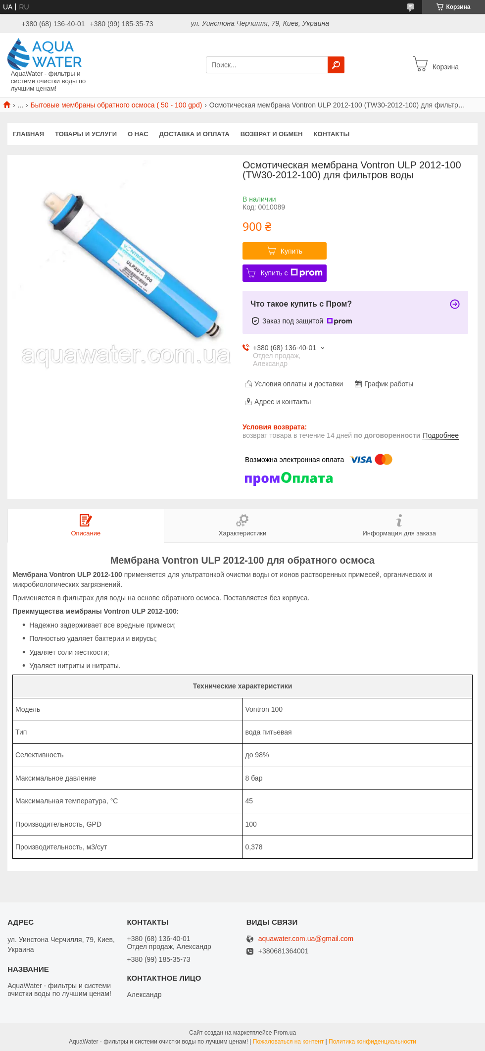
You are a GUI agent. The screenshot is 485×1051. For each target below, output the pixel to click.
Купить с (291, 272)
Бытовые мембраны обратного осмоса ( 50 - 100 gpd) (116, 105)
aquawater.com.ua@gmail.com (305, 939)
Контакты (331, 134)
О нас (138, 134)
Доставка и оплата (194, 134)
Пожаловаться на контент (288, 1041)
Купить (291, 251)
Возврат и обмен (272, 134)
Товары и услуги (86, 134)
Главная (28, 134)
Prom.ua (285, 1032)
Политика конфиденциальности (372, 1041)
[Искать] (336, 64)
